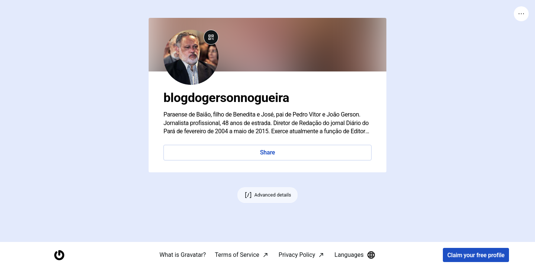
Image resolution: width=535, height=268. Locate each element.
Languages (354, 255)
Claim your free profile (476, 255)
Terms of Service (237, 254)
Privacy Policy (297, 254)
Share (267, 152)
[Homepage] (59, 255)
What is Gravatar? (182, 254)
